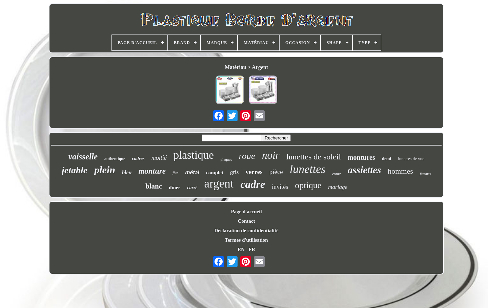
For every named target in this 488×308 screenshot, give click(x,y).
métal (192, 172)
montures (361, 157)
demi (386, 158)
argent (219, 183)
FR (251, 249)
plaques (226, 159)
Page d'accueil (246, 211)
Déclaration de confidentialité (246, 230)
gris (234, 172)
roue (247, 156)
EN (241, 249)
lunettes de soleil (313, 156)
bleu (126, 172)
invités (280, 186)
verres (253, 171)
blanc (153, 186)
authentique (114, 158)
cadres (138, 158)
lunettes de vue (411, 158)
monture (152, 171)
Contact (246, 221)
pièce (276, 171)
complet (214, 172)
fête (175, 173)
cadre (252, 184)
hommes (400, 171)
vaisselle (83, 156)
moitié (159, 157)
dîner (174, 187)
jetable (74, 170)
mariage (337, 187)
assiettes (364, 169)
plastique (194, 155)
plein (104, 169)
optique (308, 185)
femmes (425, 174)
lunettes (308, 169)
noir (271, 155)
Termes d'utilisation (246, 240)
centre (336, 174)
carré (192, 187)
